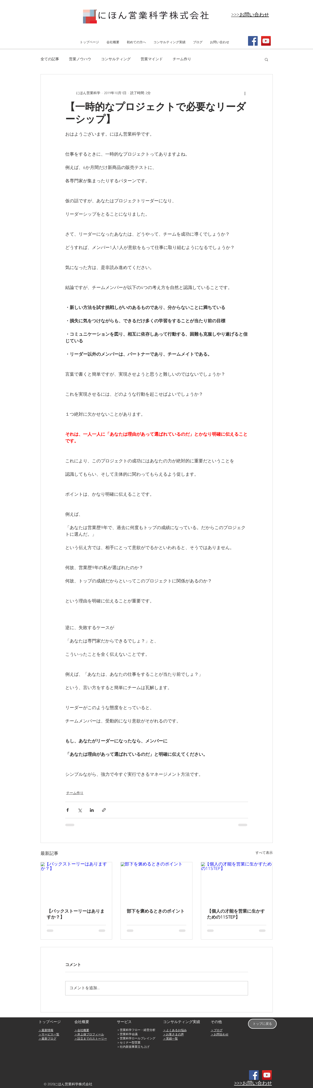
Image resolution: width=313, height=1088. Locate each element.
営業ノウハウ (80, 59)
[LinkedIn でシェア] (91, 810)
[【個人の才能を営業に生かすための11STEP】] (236, 882)
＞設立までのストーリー (90, 1039)
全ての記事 (50, 59)
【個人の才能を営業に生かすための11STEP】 (236, 914)
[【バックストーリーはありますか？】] (76, 882)
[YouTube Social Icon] (266, 41)
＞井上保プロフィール (89, 1034)
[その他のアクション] (245, 93)
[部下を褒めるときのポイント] (156, 882)
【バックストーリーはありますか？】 (75, 914)
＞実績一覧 (170, 1039)
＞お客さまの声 (173, 1034)
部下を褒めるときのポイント (156, 911)
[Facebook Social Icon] (253, 41)
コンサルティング (116, 59)
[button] (266, 59)
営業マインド (152, 59)
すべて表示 (264, 853)
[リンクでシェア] (104, 810)
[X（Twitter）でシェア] (79, 810)
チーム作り (182, 59)
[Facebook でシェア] (67, 810)
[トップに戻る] (262, 1024)
